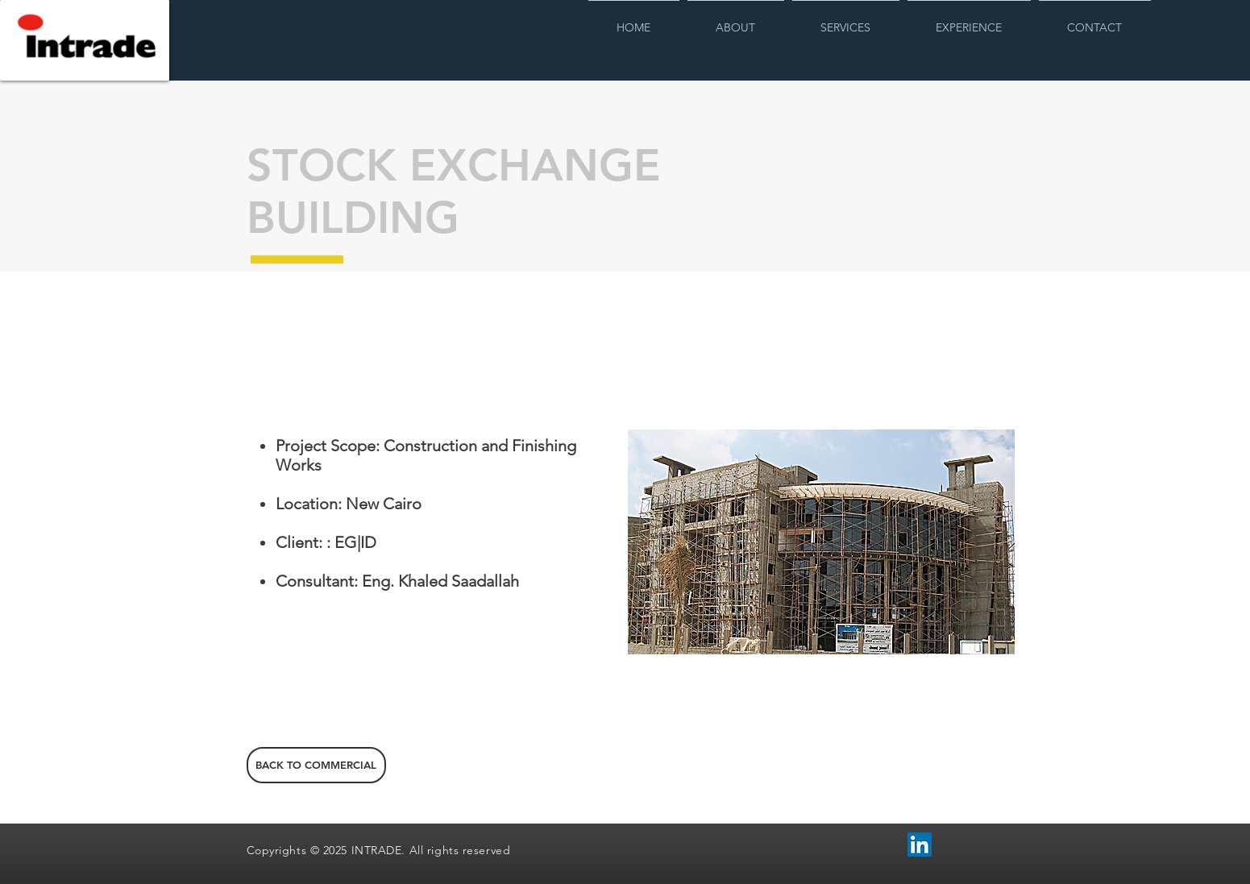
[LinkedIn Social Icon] (919, 844)
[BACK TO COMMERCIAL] (316, 765)
